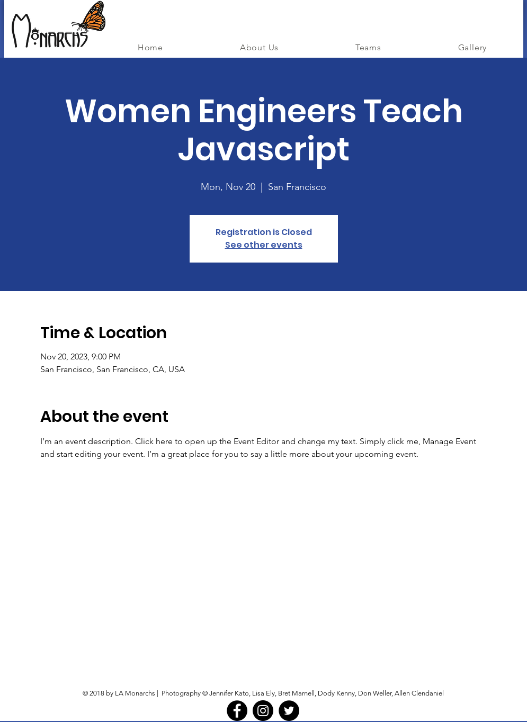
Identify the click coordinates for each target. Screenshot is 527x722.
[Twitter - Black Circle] (289, 710)
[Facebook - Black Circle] (237, 710)
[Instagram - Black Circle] (263, 710)
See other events (263, 245)
